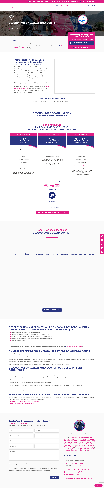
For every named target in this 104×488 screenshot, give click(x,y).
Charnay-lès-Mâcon (85, 448)
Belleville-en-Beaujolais (82, 447)
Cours (85, 445)
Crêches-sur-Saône (78, 437)
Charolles (67, 444)
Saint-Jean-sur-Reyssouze (78, 444)
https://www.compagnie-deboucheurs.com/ (79, 478)
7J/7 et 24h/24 (64, 1)
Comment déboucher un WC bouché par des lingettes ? (25, 401)
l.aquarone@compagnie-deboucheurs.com (78, 469)
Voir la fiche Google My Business (74, 472)
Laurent (79, 435)
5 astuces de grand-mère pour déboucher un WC (23, 403)
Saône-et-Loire (83, 450)
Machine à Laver (76, 254)
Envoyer (54, 477)
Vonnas (88, 444)
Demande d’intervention (83, 6)
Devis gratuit (38, 1)
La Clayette (90, 442)
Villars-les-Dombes (77, 445)
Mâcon (76, 450)
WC (15, 254)
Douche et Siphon (52, 254)
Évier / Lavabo (40, 254)
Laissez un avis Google (71, 474)
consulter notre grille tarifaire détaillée (52, 212)
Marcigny (91, 447)
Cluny (72, 450)
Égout (27, 254)
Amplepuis (24, 88)
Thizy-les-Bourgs (69, 447)
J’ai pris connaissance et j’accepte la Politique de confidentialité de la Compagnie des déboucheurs (32, 464)
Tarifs (93, 6)
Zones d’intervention (67, 6)
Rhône (57, 6)
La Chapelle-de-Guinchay (71, 448)
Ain (93, 450)
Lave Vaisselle (89, 254)
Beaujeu (73, 439)
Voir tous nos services (52, 310)
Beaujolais (82, 441)
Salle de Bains (64, 254)
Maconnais (83, 442)
